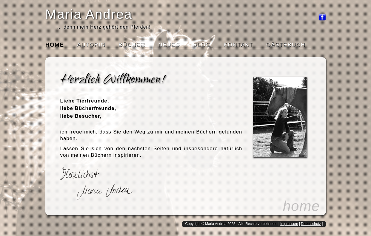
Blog (202, 45)
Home (54, 45)
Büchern (101, 155)
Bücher (132, 45)
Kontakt (238, 45)
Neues (169, 45)
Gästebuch (285, 45)
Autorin (91, 45)
